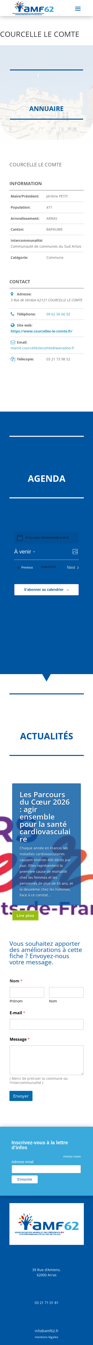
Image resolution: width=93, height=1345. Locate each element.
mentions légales (46, 1337)
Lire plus (25, 915)
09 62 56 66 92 (58, 314)
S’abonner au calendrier (44, 590)
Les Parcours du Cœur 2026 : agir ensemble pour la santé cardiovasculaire (45, 816)
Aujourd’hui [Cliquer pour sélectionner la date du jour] (48, 567)
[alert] (47, 538)
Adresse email (24, 1162)
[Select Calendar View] (75, 551)
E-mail (17, 1013)
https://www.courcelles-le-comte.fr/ (41, 331)
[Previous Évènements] (25, 567)
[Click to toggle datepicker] (24, 552)
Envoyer (21, 1096)
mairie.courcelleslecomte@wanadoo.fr (42, 348)
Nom (53, 1001)
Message (20, 1039)
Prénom (16, 1001)
